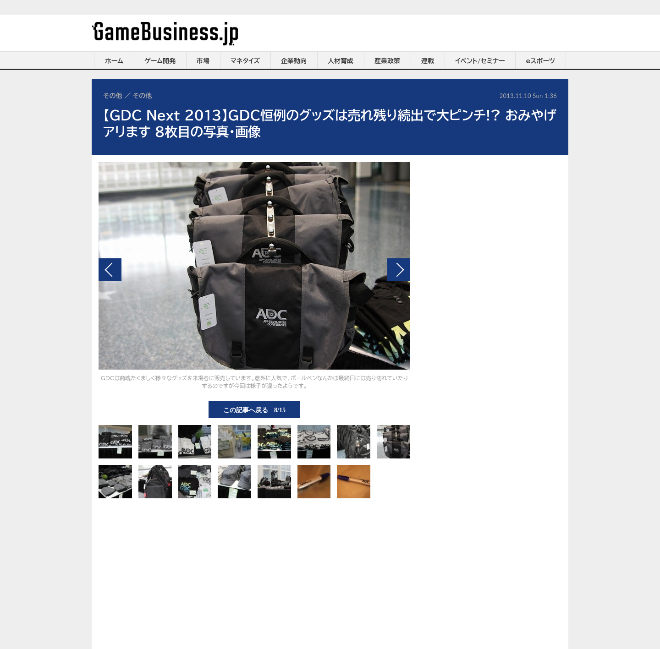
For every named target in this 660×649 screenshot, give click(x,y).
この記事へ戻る (254, 409)
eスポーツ (540, 61)
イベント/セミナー (480, 61)
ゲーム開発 (160, 61)
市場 (203, 61)
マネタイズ (245, 61)
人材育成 (340, 61)
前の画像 (110, 269)
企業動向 (294, 61)
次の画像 (398, 269)
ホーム (114, 61)
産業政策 (387, 61)
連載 (427, 61)
